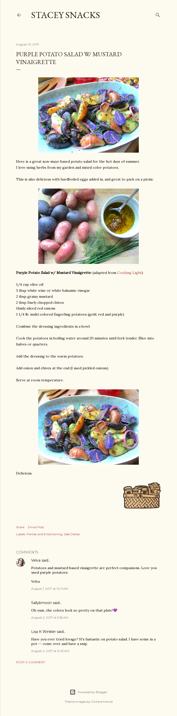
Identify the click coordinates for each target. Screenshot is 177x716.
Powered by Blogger (88, 692)
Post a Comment (30, 662)
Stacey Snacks (65, 15)
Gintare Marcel (102, 701)
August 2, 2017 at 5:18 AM (49, 617)
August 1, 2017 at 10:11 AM (49, 588)
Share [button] (20, 527)
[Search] (158, 14)
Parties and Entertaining (44, 534)
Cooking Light (129, 272)
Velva (35, 560)
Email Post (36, 527)
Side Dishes (72, 534)
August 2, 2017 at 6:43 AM (50, 651)
